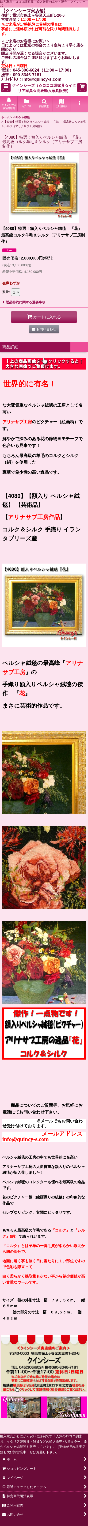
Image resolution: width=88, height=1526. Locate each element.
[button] (6, 87)
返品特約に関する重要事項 (23, 302)
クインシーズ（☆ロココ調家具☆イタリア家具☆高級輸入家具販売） (44, 88)
